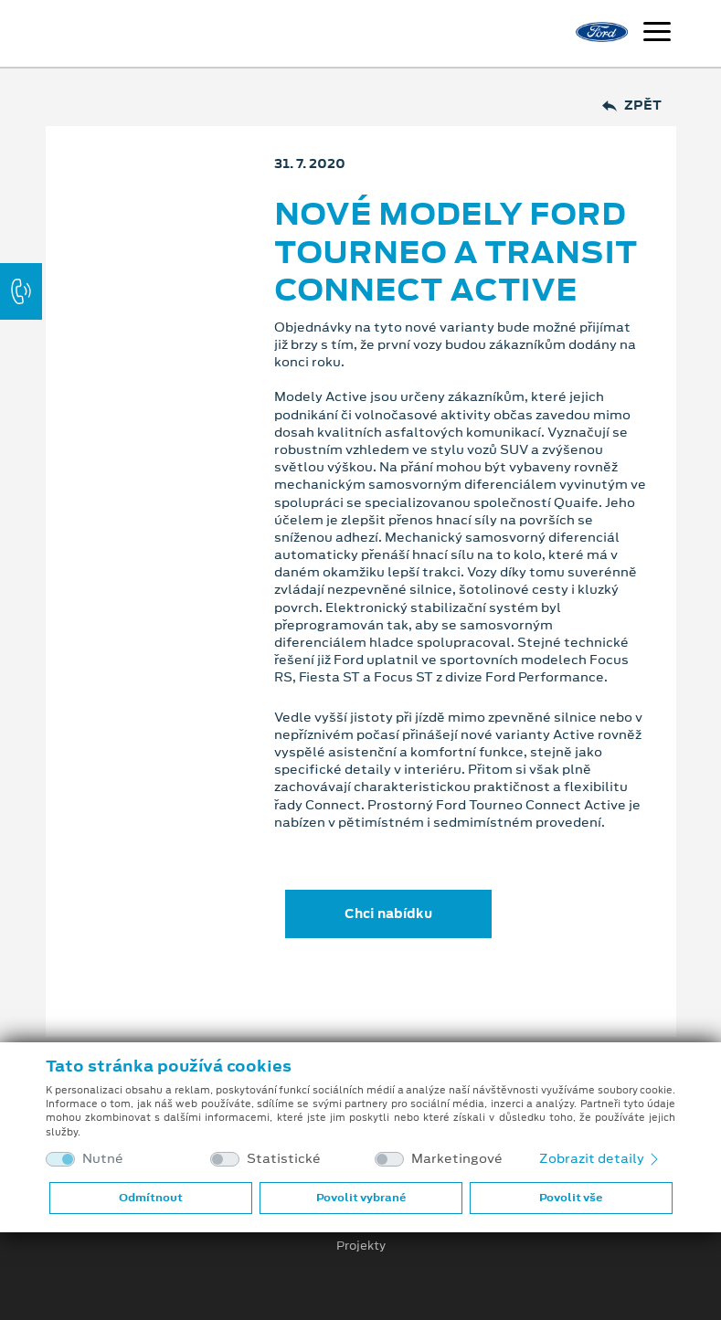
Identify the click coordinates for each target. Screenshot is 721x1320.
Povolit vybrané (361, 1197)
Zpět (632, 105)
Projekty (361, 1246)
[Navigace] (657, 33)
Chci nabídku (388, 913)
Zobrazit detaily (600, 1158)
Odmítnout (151, 1197)
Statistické (284, 1158)
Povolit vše (570, 1197)
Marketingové (457, 1158)
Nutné (102, 1158)
